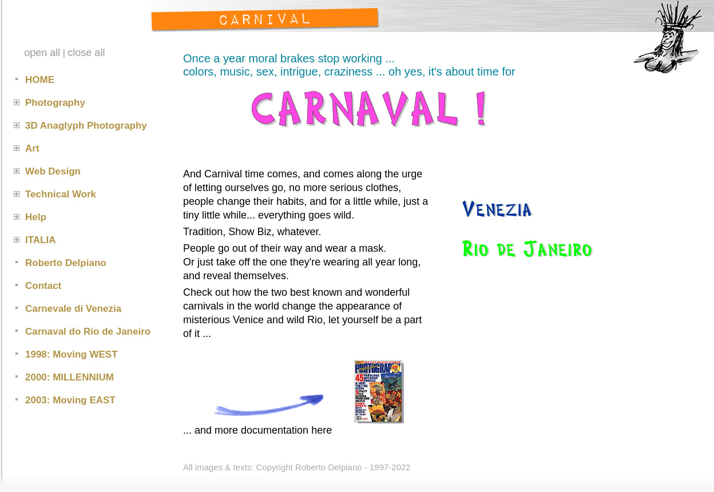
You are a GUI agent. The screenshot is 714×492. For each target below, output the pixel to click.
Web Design (53, 171)
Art (32, 148)
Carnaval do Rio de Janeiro (87, 331)
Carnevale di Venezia (73, 308)
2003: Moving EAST (70, 400)
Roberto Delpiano (65, 262)
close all (86, 52)
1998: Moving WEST (71, 354)
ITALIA (40, 240)
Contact (43, 285)
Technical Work (60, 194)
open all (42, 52)
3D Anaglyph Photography (86, 125)
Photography (55, 102)
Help (35, 217)
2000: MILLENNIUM (69, 377)
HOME (39, 79)
